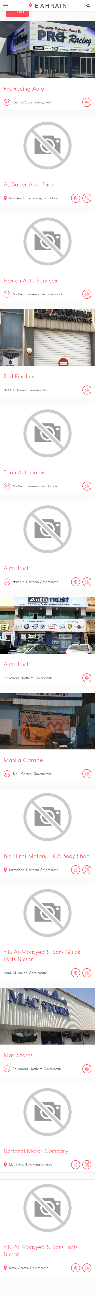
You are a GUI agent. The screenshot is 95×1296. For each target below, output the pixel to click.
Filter (21, 11)
